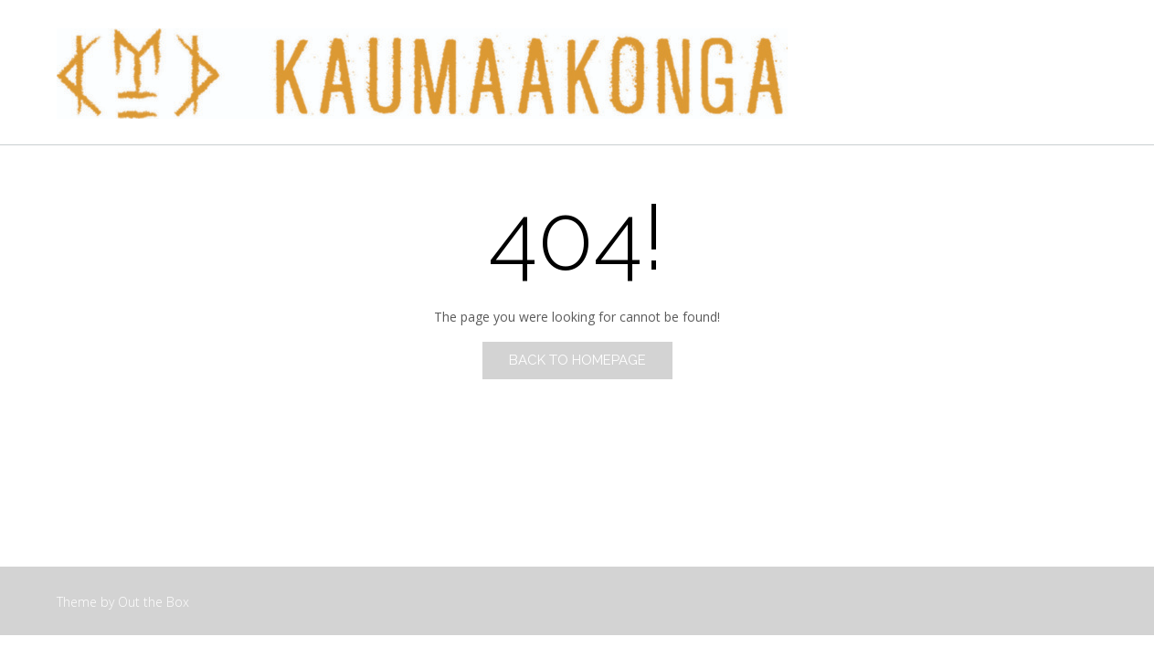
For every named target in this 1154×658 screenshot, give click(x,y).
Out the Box (153, 601)
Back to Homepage (577, 360)
